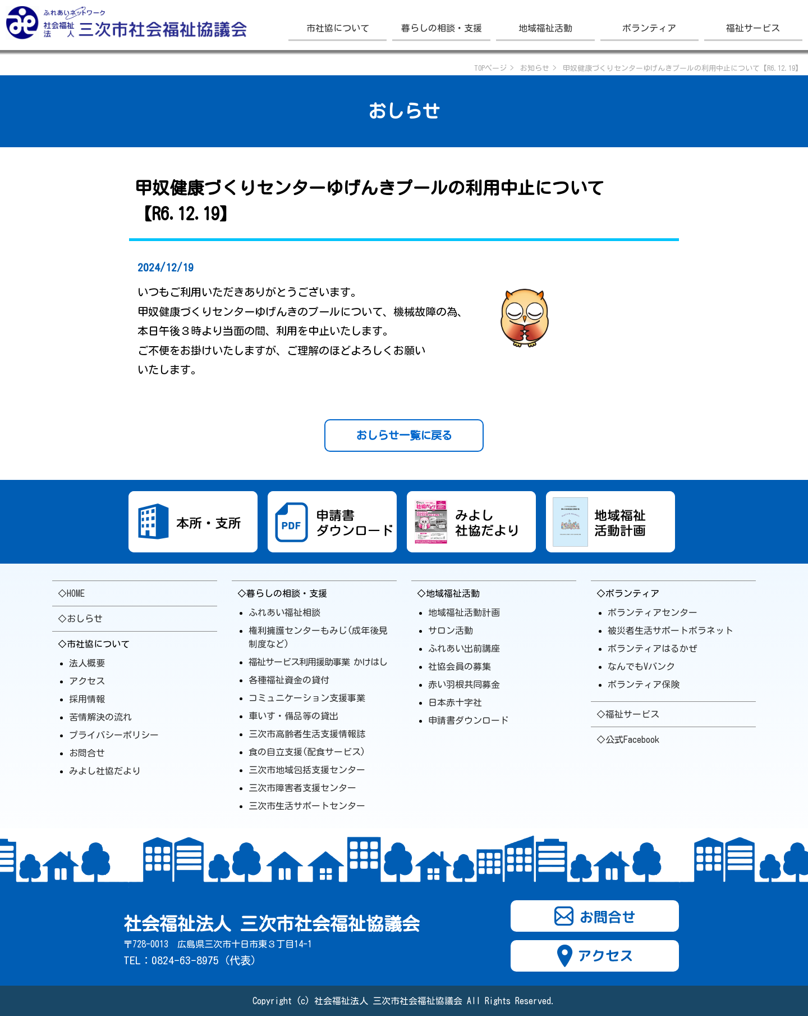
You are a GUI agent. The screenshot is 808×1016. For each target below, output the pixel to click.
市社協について (337, 28)
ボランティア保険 (644, 684)
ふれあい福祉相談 (284, 612)
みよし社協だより (105, 770)
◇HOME (71, 593)
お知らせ (534, 68)
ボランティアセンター (652, 612)
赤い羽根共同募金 (464, 684)
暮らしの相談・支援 (441, 28)
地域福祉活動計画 (464, 612)
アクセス (87, 681)
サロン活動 (450, 630)
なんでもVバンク (641, 666)
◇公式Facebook (627, 739)
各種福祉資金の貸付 (289, 679)
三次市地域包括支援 (307, 769)
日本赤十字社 (455, 702)
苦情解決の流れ (100, 717)
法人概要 (87, 663)
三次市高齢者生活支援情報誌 (307, 733)
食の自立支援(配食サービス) (307, 751)
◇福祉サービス (627, 714)
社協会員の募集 (459, 666)
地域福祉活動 (545, 28)
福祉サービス (753, 28)
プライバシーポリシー (114, 735)
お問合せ (87, 753)
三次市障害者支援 (302, 787)
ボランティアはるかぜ (652, 648)
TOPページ (490, 68)
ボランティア (649, 28)
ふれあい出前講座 (464, 648)
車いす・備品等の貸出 (293, 715)
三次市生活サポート (307, 805)
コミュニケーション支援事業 (307, 697)
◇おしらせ (80, 618)
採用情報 (87, 699)
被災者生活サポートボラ (670, 630)
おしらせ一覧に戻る (404, 435)
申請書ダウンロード (468, 720)
